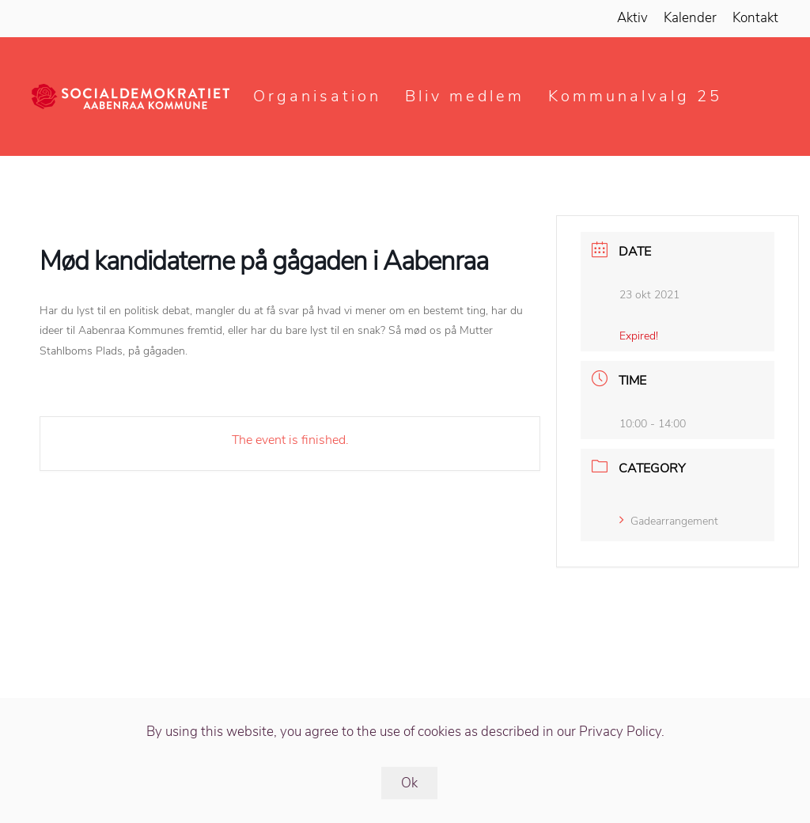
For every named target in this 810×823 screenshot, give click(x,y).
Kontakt (755, 18)
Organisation (317, 96)
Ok (409, 783)
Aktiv (632, 18)
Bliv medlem (464, 96)
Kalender (690, 18)
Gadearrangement (668, 521)
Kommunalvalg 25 (635, 96)
